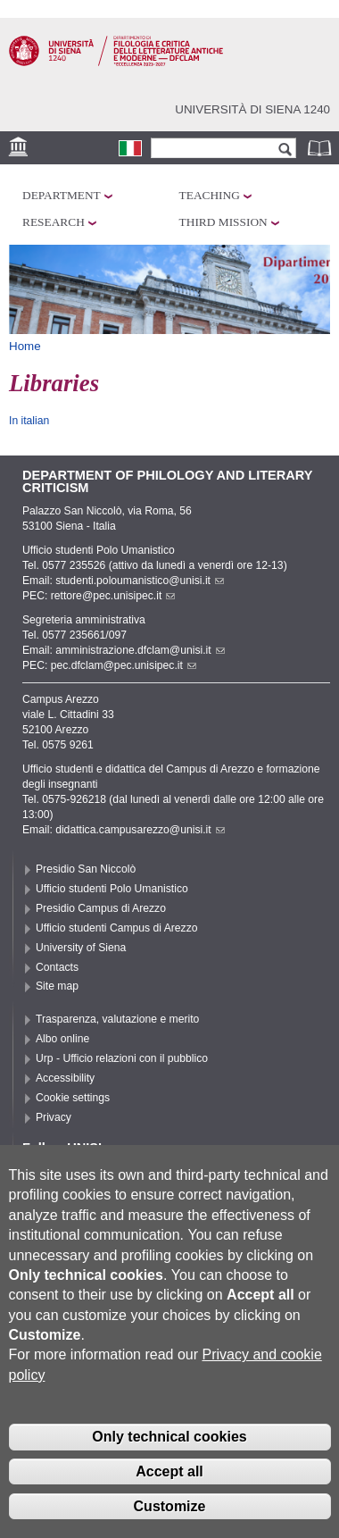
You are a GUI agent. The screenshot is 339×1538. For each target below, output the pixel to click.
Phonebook (321, 148)
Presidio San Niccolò (86, 869)
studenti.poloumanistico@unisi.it (139, 580)
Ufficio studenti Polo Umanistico (112, 888)
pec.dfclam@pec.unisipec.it (123, 665)
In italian (29, 420)
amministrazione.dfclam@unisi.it (139, 650)
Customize (170, 1509)
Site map (57, 986)
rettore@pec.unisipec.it (113, 595)
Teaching (209, 195)
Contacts (57, 967)
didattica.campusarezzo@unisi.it (140, 829)
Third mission (223, 222)
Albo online (62, 1038)
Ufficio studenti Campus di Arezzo (117, 928)
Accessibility (65, 1078)
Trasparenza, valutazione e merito (117, 1019)
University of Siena (81, 947)
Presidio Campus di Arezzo (101, 908)
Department (61, 195)
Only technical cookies (169, 1441)
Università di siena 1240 (252, 109)
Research (53, 222)
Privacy (53, 1117)
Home (25, 346)
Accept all (169, 1476)
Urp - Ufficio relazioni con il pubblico (122, 1058)
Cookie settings (73, 1097)
